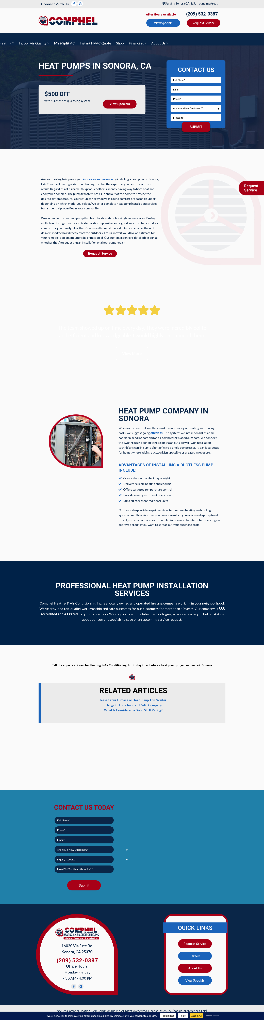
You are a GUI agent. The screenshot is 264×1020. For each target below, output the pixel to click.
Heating (82, 38)
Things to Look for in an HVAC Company (133, 704)
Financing (213, 38)
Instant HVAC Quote (172, 38)
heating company (164, 602)
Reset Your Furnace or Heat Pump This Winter (133, 699)
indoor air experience (97, 177)
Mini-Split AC (141, 38)
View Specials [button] (163, 23)
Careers (195, 955)
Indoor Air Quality (109, 38)
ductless (156, 432)
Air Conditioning (55, 38)
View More (132, 352)
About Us (235, 38)
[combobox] (196, 106)
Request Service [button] (203, 23)
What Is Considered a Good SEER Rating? (133, 708)
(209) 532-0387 (202, 14)
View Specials (119, 101)
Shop (197, 38)
